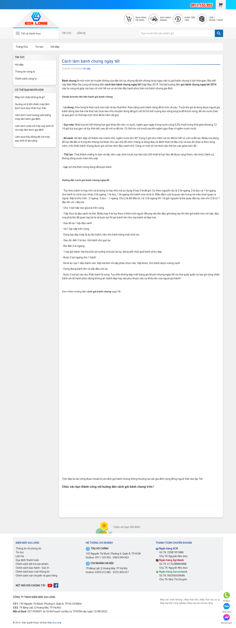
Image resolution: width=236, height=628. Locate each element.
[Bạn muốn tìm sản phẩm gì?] (177, 33)
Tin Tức (20, 57)
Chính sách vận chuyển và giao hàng (36, 575)
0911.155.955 (103, 557)
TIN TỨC (66, 33)
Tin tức (20, 552)
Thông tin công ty (25, 71)
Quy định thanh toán (27, 560)
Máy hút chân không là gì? (30, 97)
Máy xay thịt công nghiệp (173, 603)
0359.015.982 (103, 572)
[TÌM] (219, 33)
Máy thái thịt (191, 599)
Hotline (226, 597)
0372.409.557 (121, 572)
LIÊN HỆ (81, 33)
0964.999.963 (121, 557)
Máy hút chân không (171, 599)
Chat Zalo (226, 608)
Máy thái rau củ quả (211, 599)
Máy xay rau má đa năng (200, 603)
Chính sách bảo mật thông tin (33, 571)
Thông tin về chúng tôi (28, 548)
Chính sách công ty (26, 78)
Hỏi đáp (86, 68)
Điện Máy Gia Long (52, 622)
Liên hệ (20, 556)
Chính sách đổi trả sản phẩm (32, 563)
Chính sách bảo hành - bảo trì (32, 567)
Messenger (226, 619)
